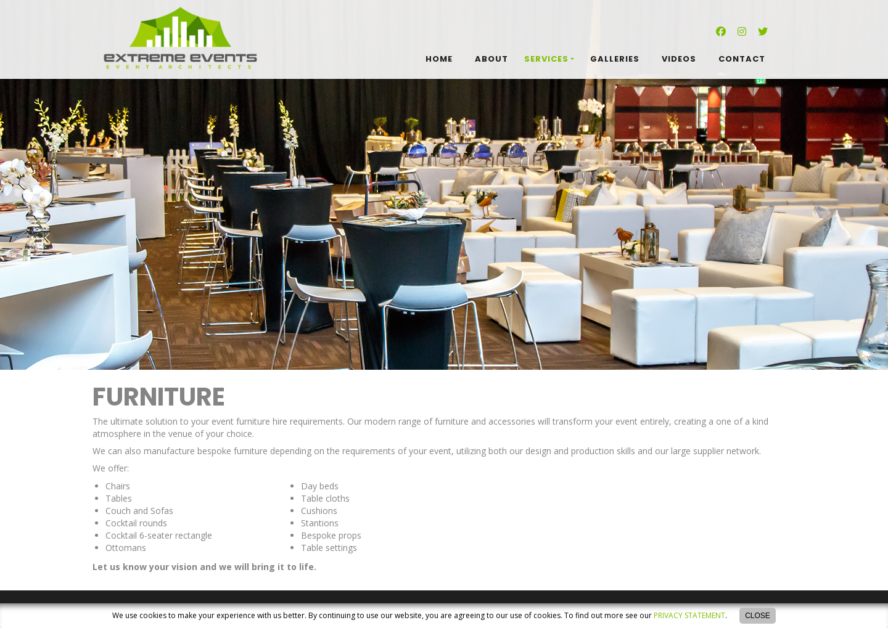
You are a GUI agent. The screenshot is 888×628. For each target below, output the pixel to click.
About (491, 59)
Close (757, 615)
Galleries (614, 59)
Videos (679, 59)
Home (439, 59)
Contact (741, 59)
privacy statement (689, 615)
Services (546, 59)
